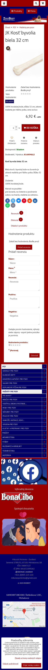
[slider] (26, 94)
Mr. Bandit (7, 396)
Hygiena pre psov (24, 424)
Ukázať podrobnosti (10, 664)
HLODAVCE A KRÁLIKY (24, 446)
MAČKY (24, 433)
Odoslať (34, 355)
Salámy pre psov (10, 383)
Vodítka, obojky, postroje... (24, 404)
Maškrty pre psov (24, 392)
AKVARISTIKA (24, 437)
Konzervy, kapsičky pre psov (24, 379)
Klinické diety (24, 375)
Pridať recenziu (24, 247)
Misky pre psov (24, 408)
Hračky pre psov (24, 400)
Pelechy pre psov (24, 416)
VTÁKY (24, 442)
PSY (24, 366)
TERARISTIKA (24, 451)
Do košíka (31, 127)
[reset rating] (9, 345)
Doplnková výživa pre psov (24, 387)
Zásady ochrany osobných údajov (28, 658)
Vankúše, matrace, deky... (24, 420)
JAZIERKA (24, 455)
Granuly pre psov (24, 371)
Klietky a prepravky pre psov (24, 428)
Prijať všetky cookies (31, 665)
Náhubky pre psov (24, 412)
